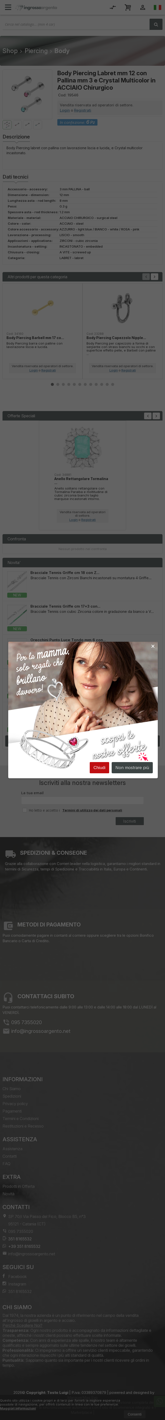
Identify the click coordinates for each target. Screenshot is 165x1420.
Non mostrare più (132, 769)
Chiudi (99, 769)
